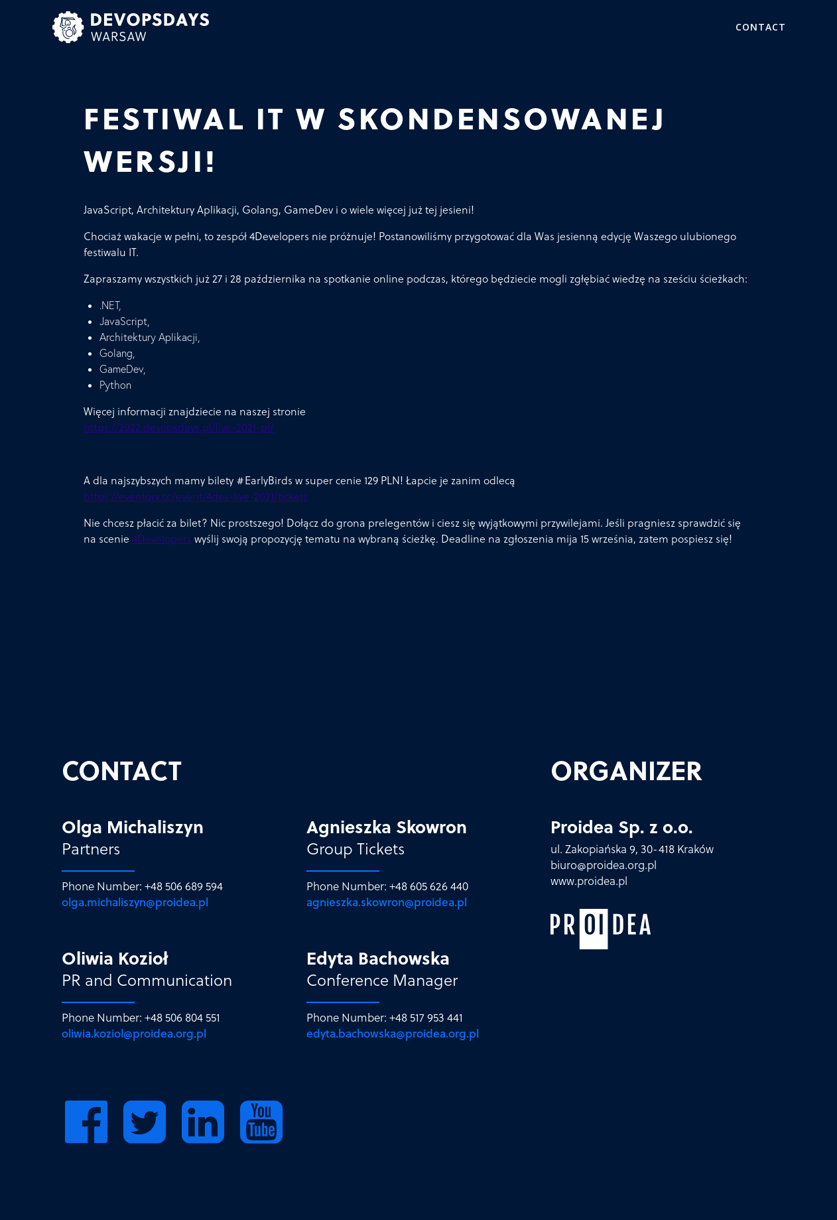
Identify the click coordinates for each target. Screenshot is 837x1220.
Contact (761, 27)
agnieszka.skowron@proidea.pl (386, 902)
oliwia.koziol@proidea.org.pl (134, 1034)
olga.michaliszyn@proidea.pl (135, 902)
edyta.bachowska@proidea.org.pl (392, 1034)
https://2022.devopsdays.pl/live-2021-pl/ (179, 427)
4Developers (162, 538)
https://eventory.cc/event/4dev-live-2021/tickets (196, 496)
